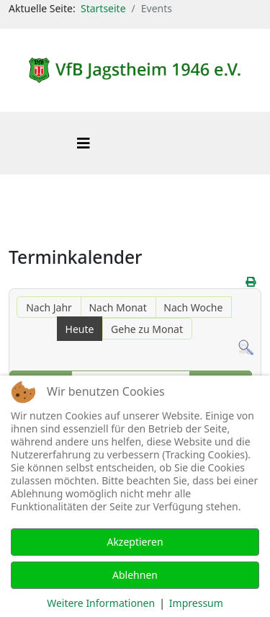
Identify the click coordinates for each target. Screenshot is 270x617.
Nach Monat (117, 307)
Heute (80, 329)
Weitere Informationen (101, 603)
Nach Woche (192, 307)
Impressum (196, 603)
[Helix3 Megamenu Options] (83, 143)
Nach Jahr (49, 307)
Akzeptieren (135, 542)
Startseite (103, 8)
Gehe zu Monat (147, 329)
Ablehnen (135, 575)
